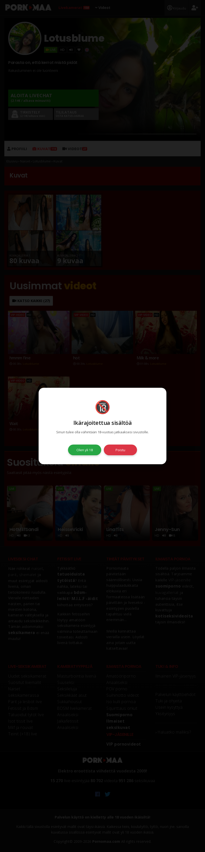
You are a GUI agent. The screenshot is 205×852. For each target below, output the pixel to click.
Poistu (120, 450)
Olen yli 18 (84, 450)
